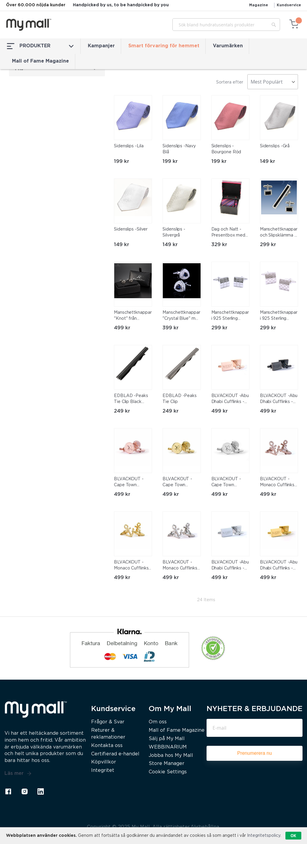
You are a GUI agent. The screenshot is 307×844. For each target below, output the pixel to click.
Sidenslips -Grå (275, 146)
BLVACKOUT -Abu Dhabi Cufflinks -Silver (230, 565)
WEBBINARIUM (168, 747)
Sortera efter (229, 82)
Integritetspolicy (263, 835)
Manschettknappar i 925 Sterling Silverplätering (230, 316)
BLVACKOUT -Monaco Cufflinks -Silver (181, 565)
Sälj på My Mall (167, 739)
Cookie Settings (168, 772)
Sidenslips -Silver (131, 229)
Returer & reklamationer (108, 734)
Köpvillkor (103, 762)
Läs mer (17, 773)
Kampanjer (101, 46)
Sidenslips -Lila (128, 146)
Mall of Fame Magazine (40, 61)
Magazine (258, 5)
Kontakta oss (107, 745)
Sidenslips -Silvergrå (173, 232)
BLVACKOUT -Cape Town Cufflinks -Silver (227, 482)
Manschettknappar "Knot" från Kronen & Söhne (132, 316)
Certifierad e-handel (115, 754)
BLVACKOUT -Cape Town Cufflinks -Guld (177, 482)
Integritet (102, 770)
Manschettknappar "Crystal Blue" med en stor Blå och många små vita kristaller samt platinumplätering (181, 316)
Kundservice (289, 5)
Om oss (158, 722)
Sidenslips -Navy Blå (178, 149)
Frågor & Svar (107, 722)
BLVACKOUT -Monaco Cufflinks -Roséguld (278, 482)
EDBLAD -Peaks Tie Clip (179, 399)
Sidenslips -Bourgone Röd (226, 149)
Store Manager (166, 763)
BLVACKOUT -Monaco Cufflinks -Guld (132, 565)
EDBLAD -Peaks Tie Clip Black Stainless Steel (131, 399)
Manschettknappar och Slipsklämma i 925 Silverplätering (279, 233)
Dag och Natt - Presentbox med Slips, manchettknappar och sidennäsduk (229, 233)
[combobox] (226, 24)
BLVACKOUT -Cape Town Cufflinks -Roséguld (129, 482)
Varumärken (228, 46)
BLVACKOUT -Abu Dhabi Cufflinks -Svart (279, 399)
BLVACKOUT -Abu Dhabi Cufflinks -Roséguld (230, 399)
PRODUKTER (40, 46)
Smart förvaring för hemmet (163, 46)
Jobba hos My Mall (171, 755)
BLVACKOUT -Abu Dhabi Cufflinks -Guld (279, 565)
